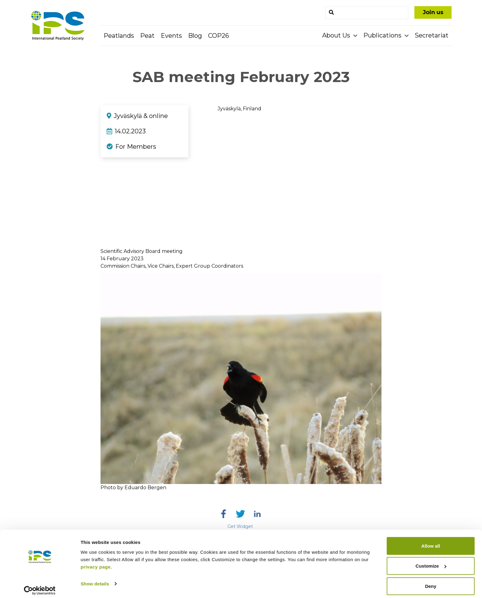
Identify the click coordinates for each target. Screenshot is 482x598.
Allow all (430, 541)
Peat (147, 35)
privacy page (96, 562)
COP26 (218, 35)
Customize (431, 561)
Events (171, 35)
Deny (431, 581)
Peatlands (119, 35)
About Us (337, 35)
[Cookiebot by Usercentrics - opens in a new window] (40, 586)
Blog (195, 35)
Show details (95, 579)
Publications (383, 35)
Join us (433, 12)
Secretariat (431, 35)
